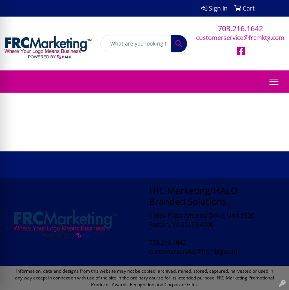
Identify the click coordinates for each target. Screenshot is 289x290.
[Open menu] (273, 81)
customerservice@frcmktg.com (240, 38)
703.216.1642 (240, 28)
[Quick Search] (136, 43)
